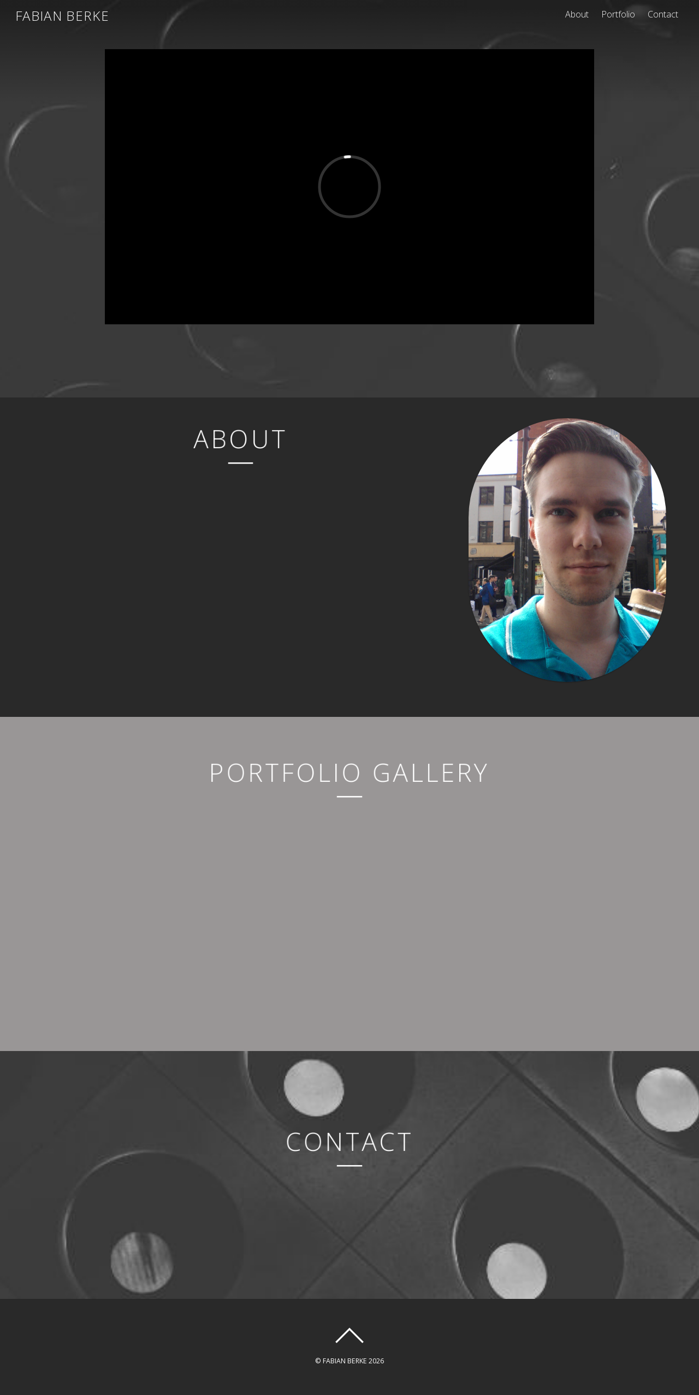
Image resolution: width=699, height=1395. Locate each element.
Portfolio (618, 14)
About (577, 14)
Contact (663, 14)
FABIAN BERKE (345, 1361)
